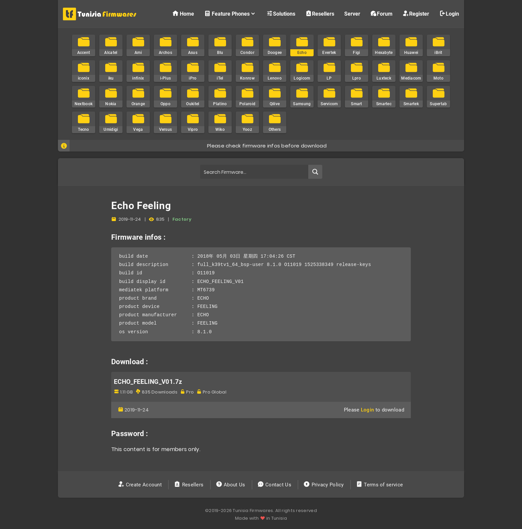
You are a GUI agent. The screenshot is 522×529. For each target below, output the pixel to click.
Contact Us (275, 485)
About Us (231, 485)
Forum (381, 13)
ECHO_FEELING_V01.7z (148, 382)
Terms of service (380, 485)
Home (183, 13)
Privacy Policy (324, 485)
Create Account (140, 485)
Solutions (280, 13)
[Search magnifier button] (315, 172)
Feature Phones (230, 13)
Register (415, 13)
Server (352, 14)
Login (449, 13)
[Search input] (254, 171)
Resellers (319, 13)
